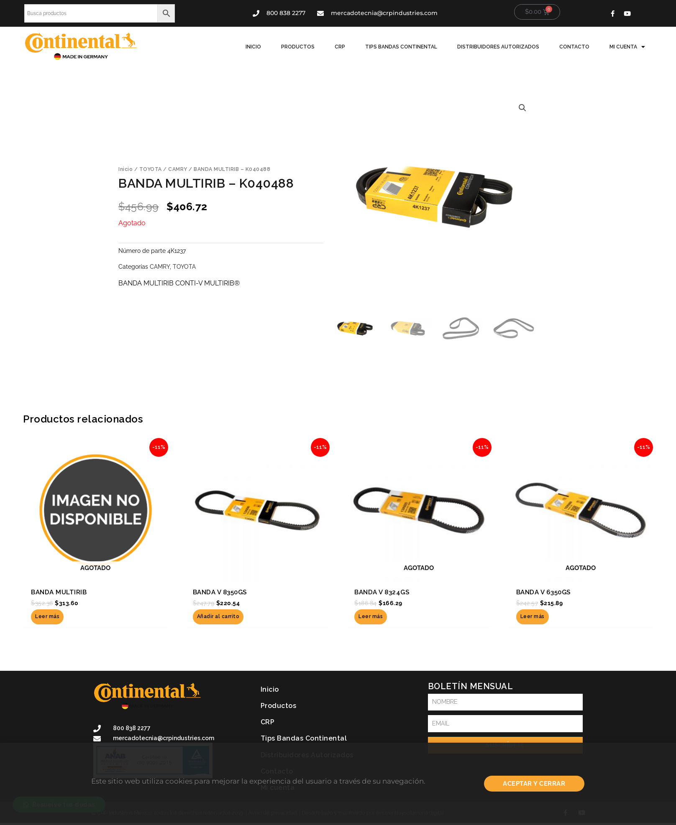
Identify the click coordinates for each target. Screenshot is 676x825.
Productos (298, 47)
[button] (522, 107)
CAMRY (177, 169)
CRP (340, 47)
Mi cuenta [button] (627, 47)
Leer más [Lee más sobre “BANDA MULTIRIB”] (47, 617)
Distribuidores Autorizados (498, 47)
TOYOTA (150, 169)
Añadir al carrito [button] (218, 617)
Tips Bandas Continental (401, 47)
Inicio (253, 47)
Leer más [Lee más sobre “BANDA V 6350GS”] (532, 617)
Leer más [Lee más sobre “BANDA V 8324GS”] (370, 617)
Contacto (574, 47)
